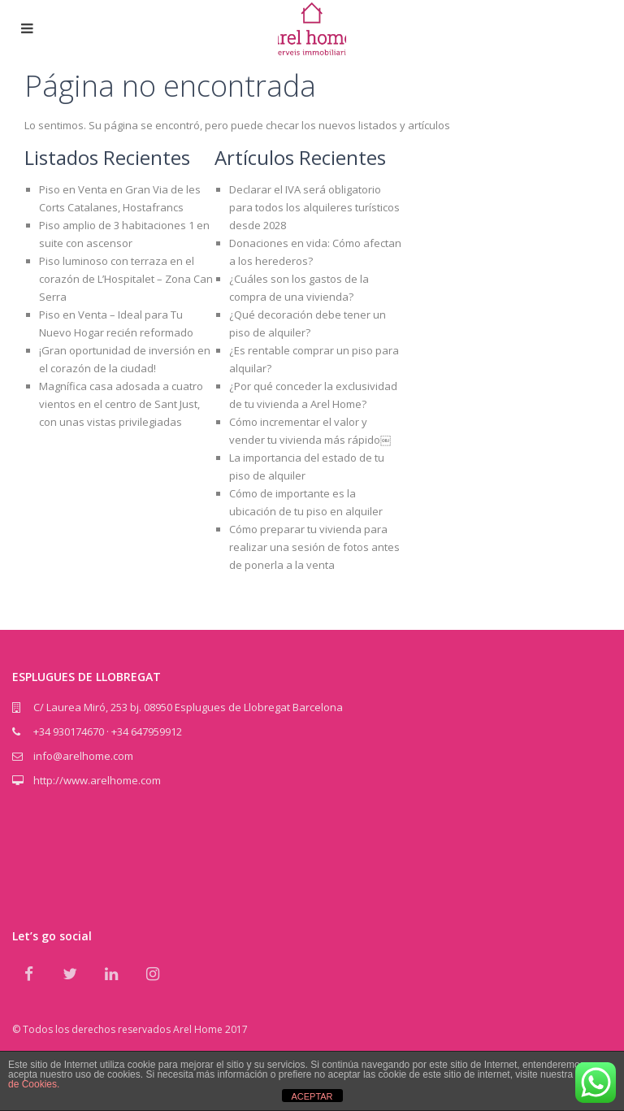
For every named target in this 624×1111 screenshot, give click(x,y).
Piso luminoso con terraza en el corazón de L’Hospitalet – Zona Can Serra (126, 279)
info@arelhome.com (83, 756)
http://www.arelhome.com (97, 780)
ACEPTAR (311, 1096)
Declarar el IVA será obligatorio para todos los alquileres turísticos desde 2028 (314, 207)
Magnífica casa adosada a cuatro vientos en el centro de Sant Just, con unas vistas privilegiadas (121, 404)
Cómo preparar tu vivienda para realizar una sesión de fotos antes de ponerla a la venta (314, 547)
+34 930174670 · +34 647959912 (107, 731)
